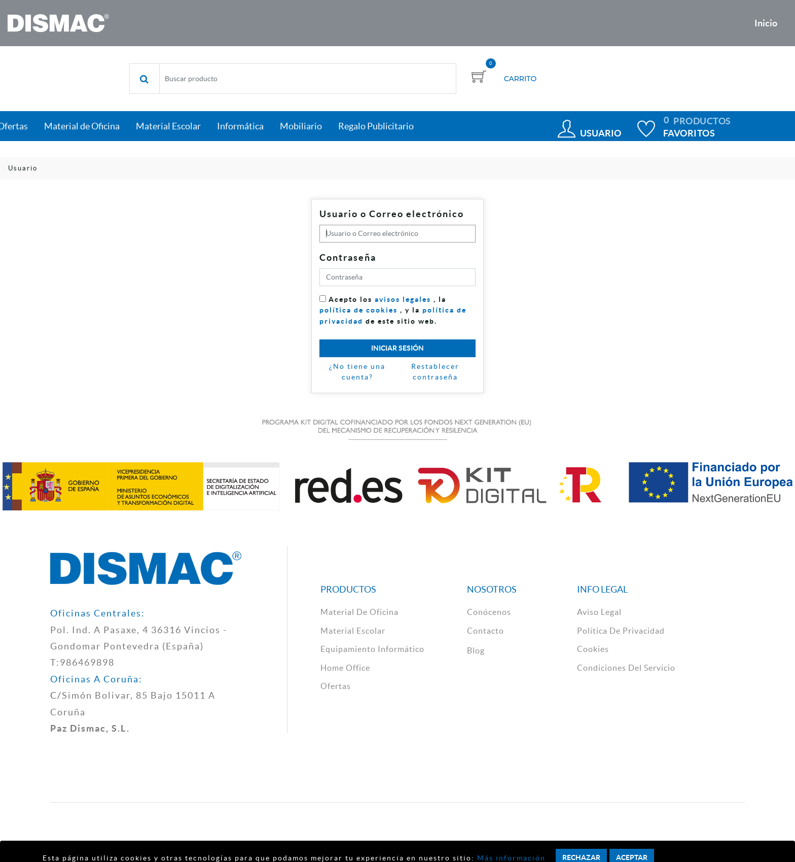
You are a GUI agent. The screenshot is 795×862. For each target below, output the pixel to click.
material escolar (352, 630)
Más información (510, 858)
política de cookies (358, 310)
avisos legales (403, 299)
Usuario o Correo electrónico (391, 214)
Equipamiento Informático (372, 648)
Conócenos (489, 611)
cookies (593, 648)
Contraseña (347, 257)
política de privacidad (621, 630)
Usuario (600, 133)
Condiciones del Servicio (626, 667)
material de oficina (359, 611)
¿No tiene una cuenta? (357, 372)
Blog (476, 650)
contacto (485, 630)
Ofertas (335, 686)
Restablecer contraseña (435, 372)
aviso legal (599, 611)
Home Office (345, 667)
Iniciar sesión (397, 348)
